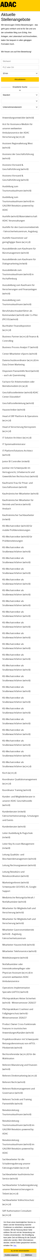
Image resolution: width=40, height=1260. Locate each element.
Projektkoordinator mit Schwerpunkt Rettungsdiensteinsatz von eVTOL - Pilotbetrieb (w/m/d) (20, 1043)
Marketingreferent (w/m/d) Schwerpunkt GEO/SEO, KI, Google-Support (19, 886)
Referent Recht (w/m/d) (13, 1082)
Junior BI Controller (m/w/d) (15, 461)
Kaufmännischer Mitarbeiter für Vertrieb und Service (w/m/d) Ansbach (17, 504)
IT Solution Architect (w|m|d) (16, 437)
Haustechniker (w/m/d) (13, 409)
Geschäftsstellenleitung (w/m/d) (18, 403)
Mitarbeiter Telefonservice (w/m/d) (19, 951)
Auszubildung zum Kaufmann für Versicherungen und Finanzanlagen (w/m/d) (19, 289)
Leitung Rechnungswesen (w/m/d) (19, 865)
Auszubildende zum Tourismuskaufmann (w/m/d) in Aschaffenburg (18, 274)
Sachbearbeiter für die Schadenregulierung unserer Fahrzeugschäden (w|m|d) (16, 1163)
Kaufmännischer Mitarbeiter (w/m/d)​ (20, 493)
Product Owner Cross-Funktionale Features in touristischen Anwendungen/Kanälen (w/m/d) (19, 1028)
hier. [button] (15, 1245)
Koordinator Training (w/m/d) (16, 790)
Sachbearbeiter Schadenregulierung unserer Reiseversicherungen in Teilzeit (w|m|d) (20, 1189)
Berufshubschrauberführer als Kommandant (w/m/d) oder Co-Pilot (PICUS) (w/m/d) (20, 315)
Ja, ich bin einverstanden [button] (20, 1251)
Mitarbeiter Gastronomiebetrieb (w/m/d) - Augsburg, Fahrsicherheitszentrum (18, 934)
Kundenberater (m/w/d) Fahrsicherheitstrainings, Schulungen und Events (20, 816)
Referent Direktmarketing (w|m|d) (19, 1075)
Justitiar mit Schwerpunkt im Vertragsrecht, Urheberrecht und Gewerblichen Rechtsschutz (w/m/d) (20, 472)
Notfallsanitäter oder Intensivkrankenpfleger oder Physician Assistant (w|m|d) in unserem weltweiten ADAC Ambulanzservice (17, 973)
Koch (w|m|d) (9, 772)
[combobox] (20, 73)
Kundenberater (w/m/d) (13, 826)
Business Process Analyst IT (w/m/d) (20, 347)
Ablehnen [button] (28, 1255)
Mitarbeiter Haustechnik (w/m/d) (18, 944)
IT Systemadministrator (13, 444)
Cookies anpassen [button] (11, 1255)
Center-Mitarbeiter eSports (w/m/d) (19, 353)
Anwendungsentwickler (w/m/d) (18, 117)
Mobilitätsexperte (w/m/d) (15, 957)
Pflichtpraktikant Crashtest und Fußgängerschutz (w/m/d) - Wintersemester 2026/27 (17, 1013)
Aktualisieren (20, 79)
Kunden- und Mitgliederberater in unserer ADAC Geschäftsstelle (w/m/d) (18, 801)
